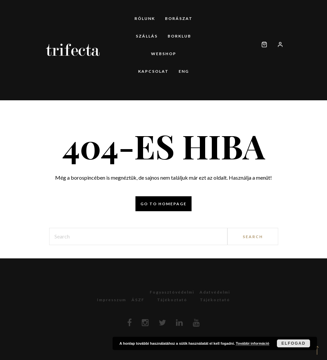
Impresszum (111, 299)
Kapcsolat (153, 71)
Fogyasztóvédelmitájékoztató (172, 296)
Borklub (179, 36)
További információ (252, 343)
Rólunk (144, 18)
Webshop (163, 53)
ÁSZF (137, 299)
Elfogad (294, 343)
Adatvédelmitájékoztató (215, 296)
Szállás (147, 36)
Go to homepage (163, 203)
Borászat (179, 18)
